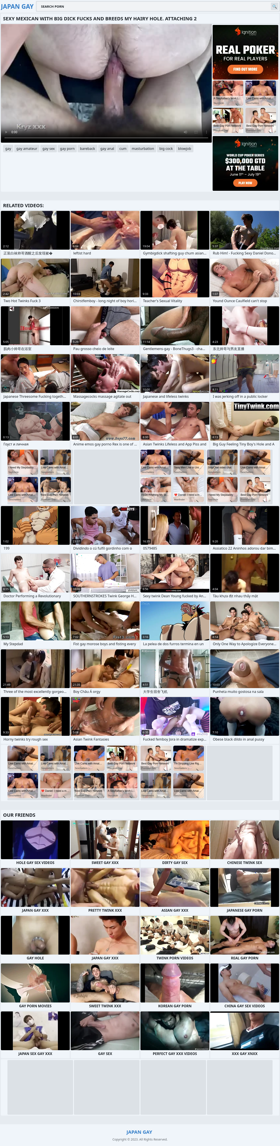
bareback (87, 148)
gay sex (48, 148)
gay (8, 148)
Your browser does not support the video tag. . (106, 83)
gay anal (107, 148)
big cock (166, 148)
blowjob (184, 148)
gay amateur (26, 148)
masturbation (143, 148)
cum (123, 148)
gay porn (67, 148)
